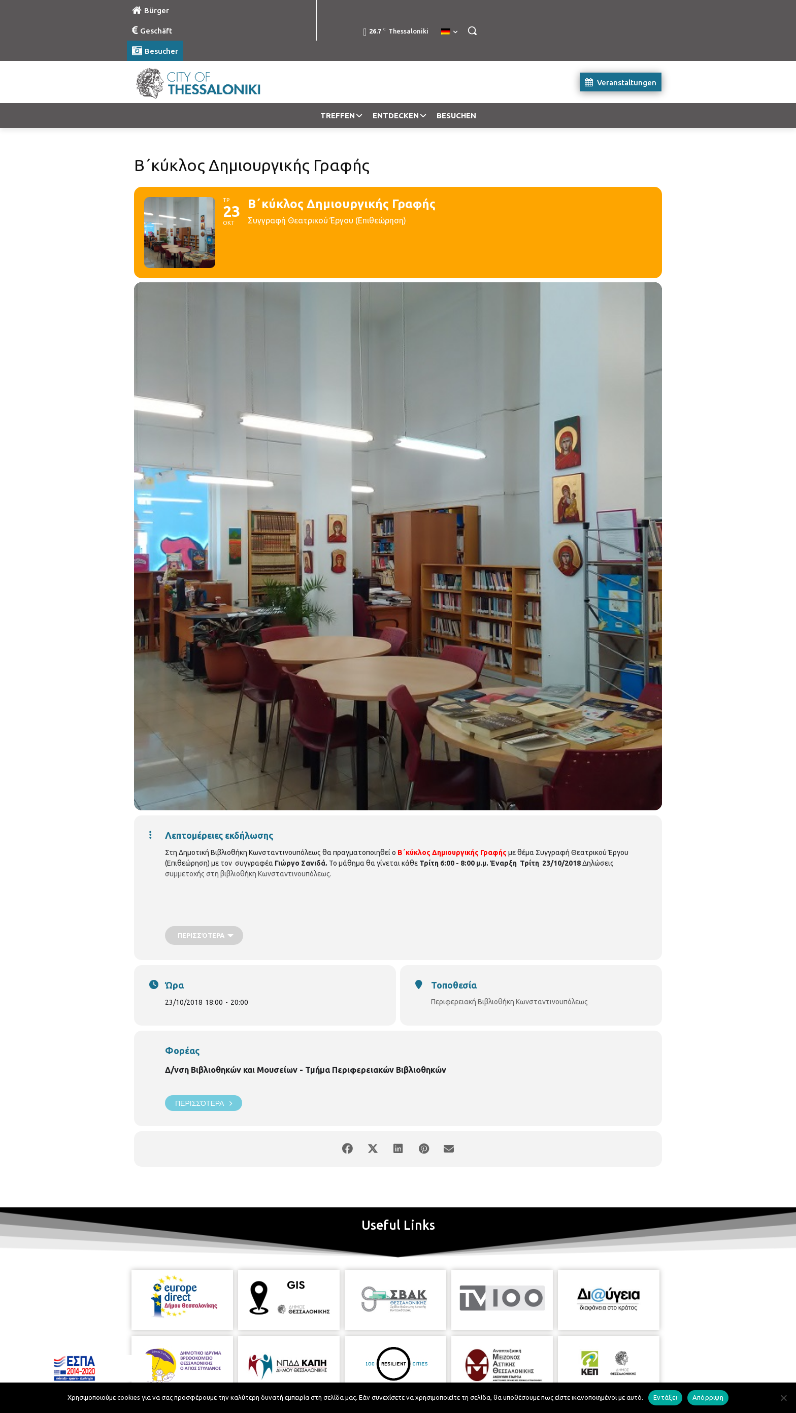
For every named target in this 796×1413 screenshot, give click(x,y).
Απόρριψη (707, 1397)
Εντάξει (665, 1397)
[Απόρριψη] (783, 1398)
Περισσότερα (203, 1103)
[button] (472, 30)
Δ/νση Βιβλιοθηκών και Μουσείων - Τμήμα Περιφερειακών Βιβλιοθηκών (305, 1069)
